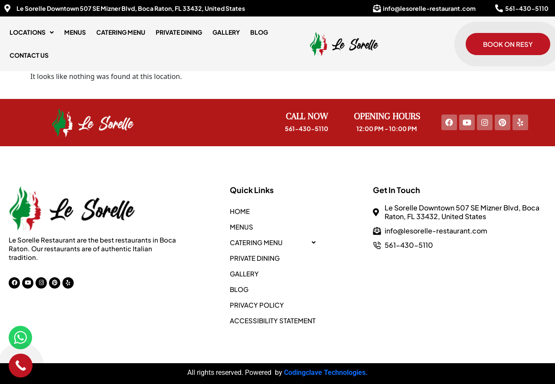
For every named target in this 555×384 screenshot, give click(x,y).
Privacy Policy (257, 305)
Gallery (226, 32)
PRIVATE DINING (179, 32)
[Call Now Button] (21, 365)
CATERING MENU (120, 32)
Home (240, 211)
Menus (75, 32)
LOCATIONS (32, 32)
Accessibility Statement (273, 320)
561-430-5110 (306, 128)
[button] (31, 32)
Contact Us (29, 55)
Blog (259, 32)
